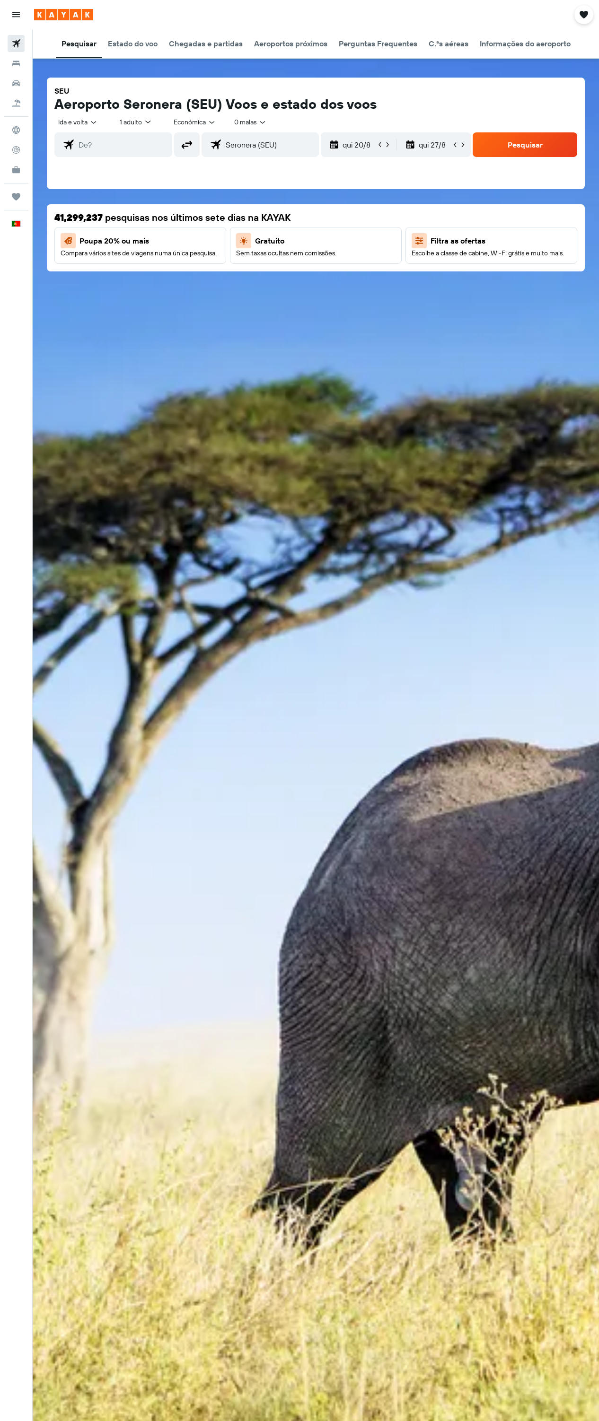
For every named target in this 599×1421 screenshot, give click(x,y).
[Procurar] (16, 63)
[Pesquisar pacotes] (16, 103)
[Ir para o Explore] (16, 130)
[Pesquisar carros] (16, 83)
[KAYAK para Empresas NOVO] (16, 169)
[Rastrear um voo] (16, 149)
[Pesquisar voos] (16, 43)
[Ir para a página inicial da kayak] (63, 14)
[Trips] (16, 196)
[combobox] (195, 122)
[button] (16, 14)
